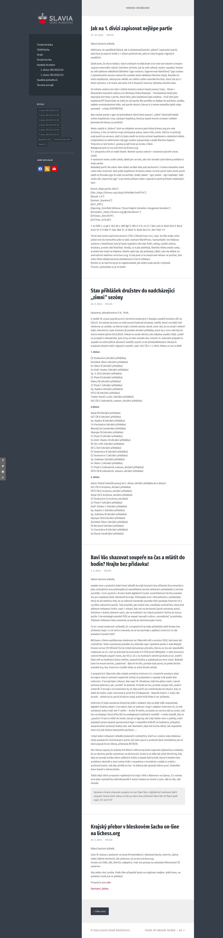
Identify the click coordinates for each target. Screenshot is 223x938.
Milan (110, 35)
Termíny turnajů (45, 85)
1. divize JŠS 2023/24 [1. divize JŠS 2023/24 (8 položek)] (49, 115)
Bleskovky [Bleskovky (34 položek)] (45, 139)
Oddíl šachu (43, 49)
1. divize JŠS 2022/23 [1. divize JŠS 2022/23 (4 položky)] (49, 110)
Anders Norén (166, 930)
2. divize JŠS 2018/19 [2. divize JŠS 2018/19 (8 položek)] (49, 120)
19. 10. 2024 (97, 35)
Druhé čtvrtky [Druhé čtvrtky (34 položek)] (62, 139)
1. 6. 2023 (96, 571)
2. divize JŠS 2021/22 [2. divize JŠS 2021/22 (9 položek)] (49, 130)
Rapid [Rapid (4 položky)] (42, 144)
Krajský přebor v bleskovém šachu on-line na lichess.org (136, 830)
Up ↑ (182, 930)
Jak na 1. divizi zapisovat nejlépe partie (132, 28)
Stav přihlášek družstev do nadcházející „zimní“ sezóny (133, 294)
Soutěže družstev (46, 64)
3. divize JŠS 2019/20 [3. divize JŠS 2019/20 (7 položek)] (49, 134)
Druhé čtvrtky (44, 59)
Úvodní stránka (45, 44)
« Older (100, 911)
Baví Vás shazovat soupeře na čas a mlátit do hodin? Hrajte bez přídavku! (135, 560)
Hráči (40, 54)
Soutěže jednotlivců (47, 79)
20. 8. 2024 (96, 304)
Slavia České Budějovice (115, 930)
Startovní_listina (99, 888)
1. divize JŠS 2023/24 (52, 69)
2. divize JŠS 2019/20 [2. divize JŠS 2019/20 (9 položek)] (49, 125)
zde (109, 882)
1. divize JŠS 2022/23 (52, 74)
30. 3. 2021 (96, 840)
